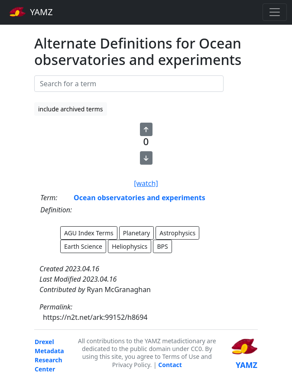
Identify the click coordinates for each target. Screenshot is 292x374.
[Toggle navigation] (275, 12)
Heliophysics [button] (129, 246)
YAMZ (31, 11)
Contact (170, 365)
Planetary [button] (136, 233)
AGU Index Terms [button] (89, 233)
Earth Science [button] (83, 246)
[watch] (146, 183)
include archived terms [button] (70, 109)
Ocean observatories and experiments (139, 197)
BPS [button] (162, 246)
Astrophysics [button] (177, 233)
